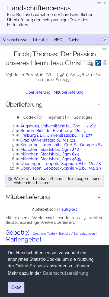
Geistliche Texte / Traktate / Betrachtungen (64, 233)
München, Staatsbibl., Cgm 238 (49, 149)
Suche (73, 40)
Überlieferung (38, 92)
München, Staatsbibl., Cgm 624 (49, 154)
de (99, 2)
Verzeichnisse (15, 40)
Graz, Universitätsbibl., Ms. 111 (47, 140)
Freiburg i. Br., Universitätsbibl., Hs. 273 (56, 135)
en (105, 2)
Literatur (40, 40)
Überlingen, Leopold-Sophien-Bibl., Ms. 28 (60, 163)
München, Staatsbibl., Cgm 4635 (50, 159)
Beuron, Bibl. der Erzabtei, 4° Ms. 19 (53, 130)
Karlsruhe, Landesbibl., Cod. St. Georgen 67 (61, 144)
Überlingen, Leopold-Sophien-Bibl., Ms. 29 (60, 168)
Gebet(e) (17, 232)
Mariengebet (23, 239)
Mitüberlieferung (69, 92)
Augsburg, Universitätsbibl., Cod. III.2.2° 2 (58, 126)
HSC (58, 40)
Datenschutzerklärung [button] (65, 273)
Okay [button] (16, 287)
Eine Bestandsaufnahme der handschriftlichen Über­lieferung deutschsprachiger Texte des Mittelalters (50, 19)
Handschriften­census (39, 8)
